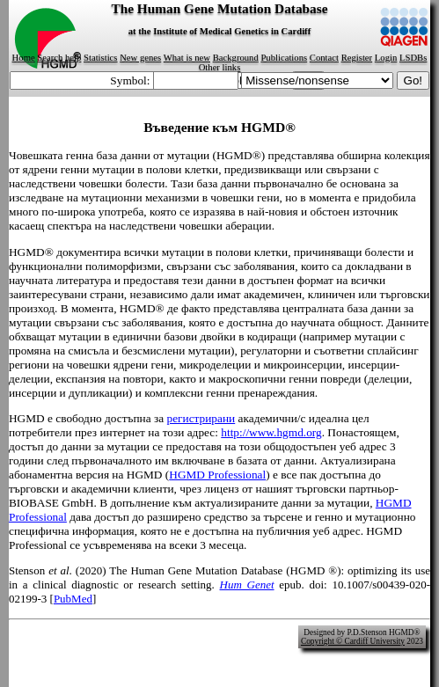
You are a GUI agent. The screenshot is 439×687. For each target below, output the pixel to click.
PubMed (73, 598)
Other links (220, 67)
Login (386, 57)
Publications (283, 57)
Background (236, 57)
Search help (59, 57)
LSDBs (413, 57)
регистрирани (200, 418)
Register (357, 57)
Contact (324, 57)
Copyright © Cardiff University (353, 641)
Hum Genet (247, 584)
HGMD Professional (217, 474)
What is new (187, 57)
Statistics (100, 57)
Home (23, 57)
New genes (140, 57)
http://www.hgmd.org (271, 432)
